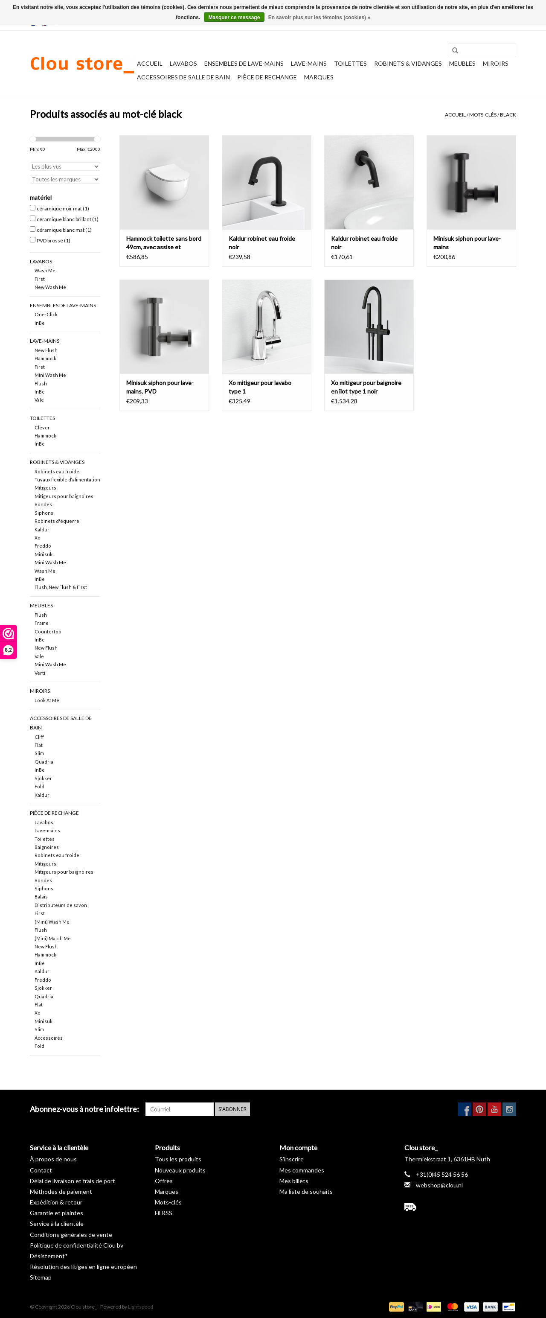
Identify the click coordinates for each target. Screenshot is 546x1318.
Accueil (150, 63)
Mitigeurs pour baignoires (64, 496)
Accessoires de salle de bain (183, 77)
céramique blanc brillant (68, 219)
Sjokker (43, 778)
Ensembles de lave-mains (244, 63)
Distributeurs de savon (61, 905)
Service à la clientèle (57, 1223)
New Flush (46, 350)
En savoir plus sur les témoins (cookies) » (319, 17)
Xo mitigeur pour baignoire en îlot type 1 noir (366, 387)
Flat (39, 745)
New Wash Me (50, 287)
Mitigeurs (45, 487)
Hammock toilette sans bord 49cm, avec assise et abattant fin (163, 243)
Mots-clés (483, 114)
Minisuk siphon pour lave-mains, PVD (160, 387)
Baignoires (47, 847)
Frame (42, 623)
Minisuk (43, 554)
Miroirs (495, 63)
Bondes (43, 504)
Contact (41, 1170)
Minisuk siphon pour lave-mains (467, 243)
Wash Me (45, 270)
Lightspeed (140, 1306)
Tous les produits (178, 1159)
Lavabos (183, 63)
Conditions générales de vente (71, 1234)
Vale (39, 399)
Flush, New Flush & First (61, 587)
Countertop (48, 631)
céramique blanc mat (64, 230)
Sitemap (41, 1277)
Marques (319, 77)
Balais (41, 896)
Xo (38, 537)
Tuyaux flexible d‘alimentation (67, 479)
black (508, 114)
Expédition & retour (56, 1202)
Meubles (462, 63)
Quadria (44, 761)
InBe (40, 323)
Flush (41, 383)
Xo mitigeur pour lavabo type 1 (260, 387)
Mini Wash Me (50, 375)
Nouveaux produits (180, 1170)
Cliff (39, 737)
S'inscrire (291, 1159)
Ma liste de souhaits (306, 1191)
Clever (42, 427)
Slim (39, 753)
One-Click (46, 314)
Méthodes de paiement (61, 1191)
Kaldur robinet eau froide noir (262, 243)
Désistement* (49, 1256)
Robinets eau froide (57, 471)
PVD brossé (53, 240)
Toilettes (350, 63)
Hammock (45, 358)
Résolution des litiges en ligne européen (83, 1266)
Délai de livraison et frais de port (72, 1180)
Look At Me (47, 700)
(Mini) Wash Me (52, 921)
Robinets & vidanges (408, 63)
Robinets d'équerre (57, 521)
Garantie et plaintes (56, 1212)
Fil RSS (163, 1212)
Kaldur (42, 529)
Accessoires (49, 1038)
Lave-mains (309, 63)
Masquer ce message (234, 17)
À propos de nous (53, 1159)
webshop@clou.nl (439, 1185)
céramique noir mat (63, 208)
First (40, 279)
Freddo (43, 545)
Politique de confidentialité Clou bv (76, 1245)
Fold (39, 786)
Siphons (44, 513)
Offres (164, 1180)
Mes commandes (301, 1170)
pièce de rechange (267, 77)
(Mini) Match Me (53, 938)
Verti (40, 673)
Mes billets (293, 1180)
